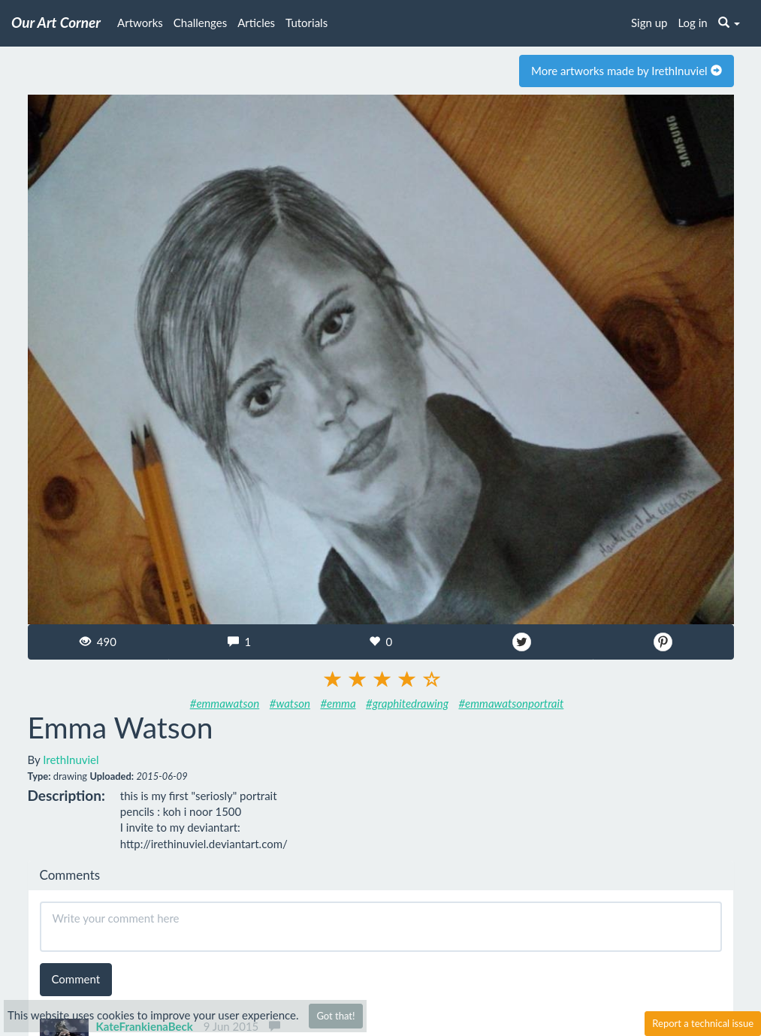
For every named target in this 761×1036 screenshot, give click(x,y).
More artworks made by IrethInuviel (626, 70)
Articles (256, 22)
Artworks (140, 22)
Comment (76, 979)
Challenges (200, 22)
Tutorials (306, 22)
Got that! (335, 1016)
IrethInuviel (70, 759)
